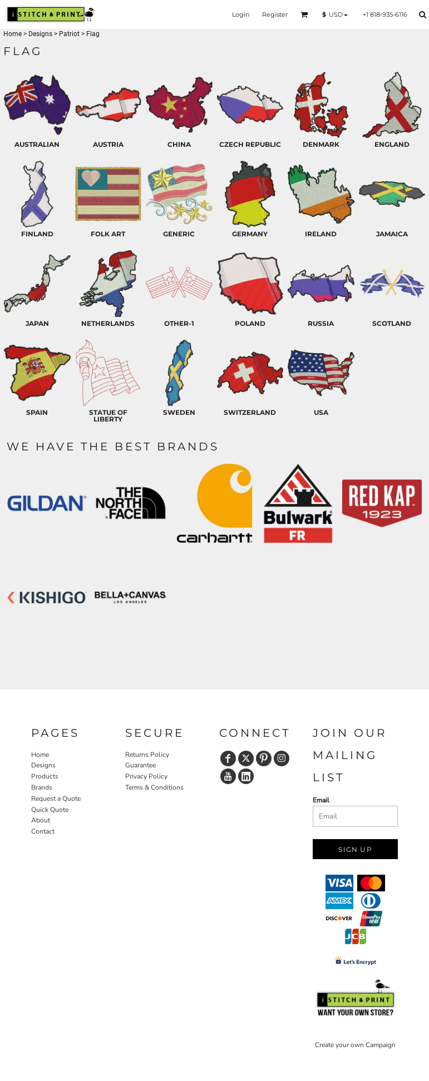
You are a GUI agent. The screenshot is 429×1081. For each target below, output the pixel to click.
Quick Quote (49, 809)
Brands (41, 787)
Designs (40, 34)
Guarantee (140, 765)
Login (240, 14)
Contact (43, 831)
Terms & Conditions (154, 787)
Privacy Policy (146, 776)
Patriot (69, 34)
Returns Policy (147, 754)
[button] (304, 14)
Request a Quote (56, 798)
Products (44, 776)
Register (275, 14)
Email (321, 800)
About (40, 820)
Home (12, 34)
